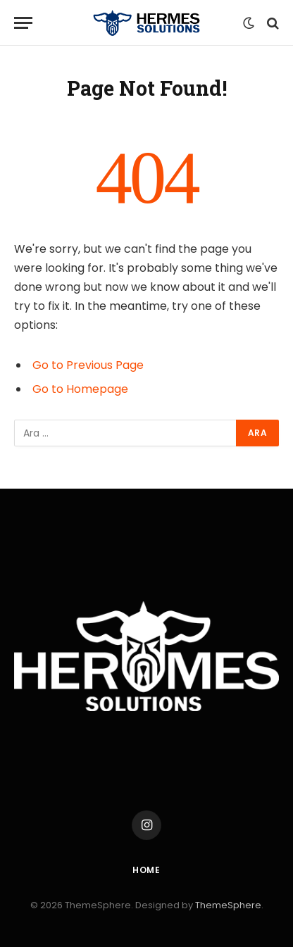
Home (146, 870)
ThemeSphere (228, 905)
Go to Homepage (80, 389)
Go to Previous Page (88, 365)
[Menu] (23, 23)
